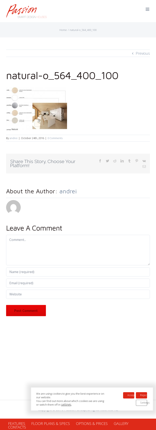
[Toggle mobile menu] (148, 9)
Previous (143, 53)
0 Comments (55, 138)
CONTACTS (17, 427)
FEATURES (16, 423)
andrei (13, 138)
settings (72, 384)
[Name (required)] (78, 272)
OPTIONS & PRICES (92, 423)
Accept (129, 374)
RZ (116, 409)
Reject (143, 374)
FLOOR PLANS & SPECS (50, 423)
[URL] (78, 294)
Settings (143, 382)
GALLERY (121, 423)
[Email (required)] (78, 283)
